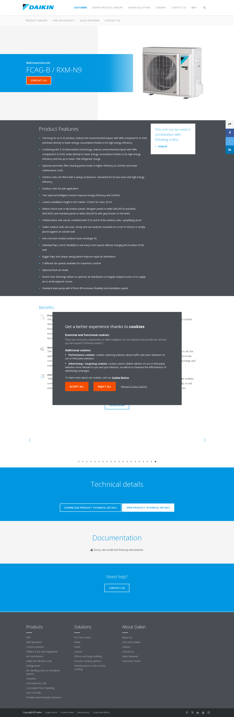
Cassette (31, 678)
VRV (28, 637)
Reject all (104, 386)
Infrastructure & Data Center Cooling (89, 667)
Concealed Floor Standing (40, 688)
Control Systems (35, 646)
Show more (117, 405)
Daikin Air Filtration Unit (39, 661)
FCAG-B (162, 146)
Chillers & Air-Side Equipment (42, 651)
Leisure (78, 651)
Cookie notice (67, 712)
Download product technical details (90, 507)
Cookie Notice (120, 377)
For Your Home (82, 637)
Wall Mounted (33, 642)
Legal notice (51, 712)
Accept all (77, 386)
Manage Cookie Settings (134, 386)
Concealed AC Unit (36, 683)
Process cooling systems (87, 661)
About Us (127, 637)
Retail (77, 642)
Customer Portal (131, 661)
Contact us (112, 20)
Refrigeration (33, 665)
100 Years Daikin (131, 642)
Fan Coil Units (33, 692)
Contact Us (128, 651)
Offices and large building (88, 656)
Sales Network (89, 20)
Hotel (77, 646)
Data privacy (83, 712)
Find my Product (64, 20)
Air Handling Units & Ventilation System (43, 672)
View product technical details (148, 507)
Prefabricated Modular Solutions (43, 697)
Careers (126, 646)
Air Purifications (34, 656)
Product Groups (36, 20)
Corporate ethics (101, 712)
